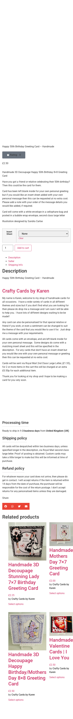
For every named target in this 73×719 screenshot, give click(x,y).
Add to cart (23, 247)
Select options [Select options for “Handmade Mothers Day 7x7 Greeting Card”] (57, 593)
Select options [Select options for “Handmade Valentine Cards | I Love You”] (57, 677)
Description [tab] (14, 257)
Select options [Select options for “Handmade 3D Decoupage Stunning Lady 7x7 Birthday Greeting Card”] (15, 604)
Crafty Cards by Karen (25, 291)
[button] (13, 154)
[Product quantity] (7, 248)
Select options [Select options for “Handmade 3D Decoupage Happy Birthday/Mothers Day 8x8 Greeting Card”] (15, 699)
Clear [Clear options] (21, 238)
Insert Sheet (9, 233)
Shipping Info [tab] (15, 264)
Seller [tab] (11, 261)
